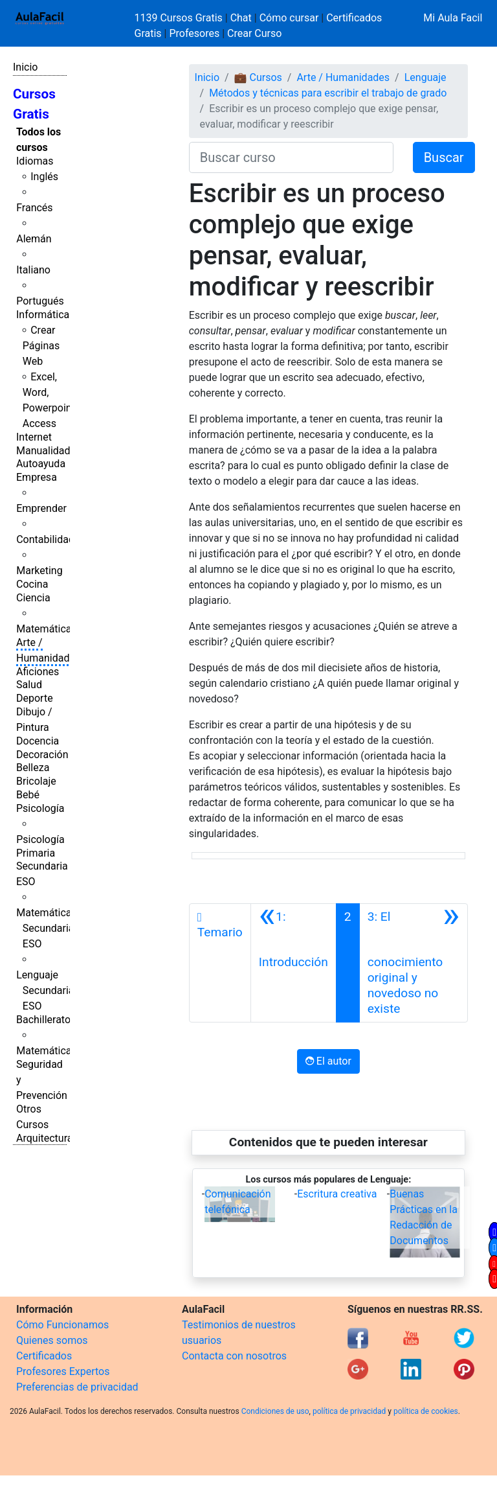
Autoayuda (40, 463)
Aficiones (37, 671)
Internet (34, 437)
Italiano (33, 270)
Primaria (35, 853)
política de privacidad (349, 1411)
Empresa (36, 477)
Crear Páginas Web (41, 345)
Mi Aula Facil (452, 18)
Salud (29, 684)
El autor (328, 1061)
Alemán (33, 239)
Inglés (44, 176)
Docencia (37, 741)
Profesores (194, 33)
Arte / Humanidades (343, 77)
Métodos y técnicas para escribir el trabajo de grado (328, 93)
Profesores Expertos (62, 1371)
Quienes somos (52, 1340)
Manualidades (48, 451)
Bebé (27, 795)
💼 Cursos (258, 77)
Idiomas (34, 161)
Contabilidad (45, 539)
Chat (241, 18)
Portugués (40, 301)
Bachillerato (43, 1019)
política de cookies (425, 1411)
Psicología (40, 808)
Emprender (41, 508)
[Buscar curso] (291, 157)
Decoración (42, 754)
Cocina (32, 584)
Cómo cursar (289, 18)
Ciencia (33, 598)
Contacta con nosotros (234, 1356)
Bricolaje (36, 781)
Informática (42, 314)
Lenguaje (425, 77)
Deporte (34, 698)
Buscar (444, 157)
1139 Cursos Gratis (180, 18)
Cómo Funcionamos (62, 1325)
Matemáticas (46, 629)
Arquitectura (44, 1138)
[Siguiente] (413, 963)
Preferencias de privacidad (77, 1387)
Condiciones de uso (275, 1411)
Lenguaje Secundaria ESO (45, 990)
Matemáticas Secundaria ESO (46, 928)
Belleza (32, 767)
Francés (34, 208)
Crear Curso (254, 33)
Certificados (44, 1356)
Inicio (25, 67)
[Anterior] (293, 963)
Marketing (39, 570)
